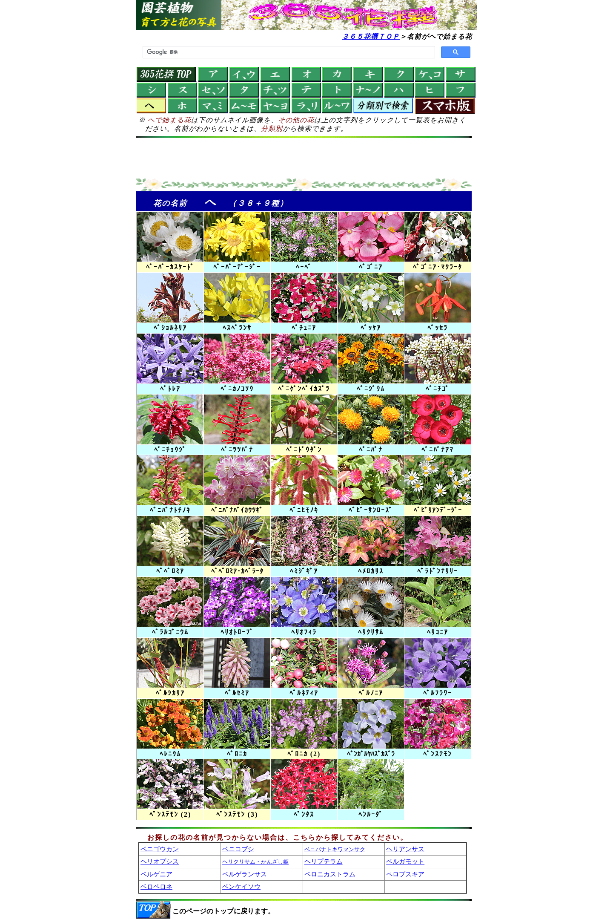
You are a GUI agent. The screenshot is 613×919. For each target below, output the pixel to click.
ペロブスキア (405, 874)
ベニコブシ (238, 849)
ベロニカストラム (329, 874)
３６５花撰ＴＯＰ (371, 36)
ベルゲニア (156, 874)
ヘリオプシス (159, 861)
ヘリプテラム (323, 861)
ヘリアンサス (405, 849)
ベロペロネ (156, 886)
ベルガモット (405, 861)
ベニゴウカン (159, 849)
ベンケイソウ (241, 886)
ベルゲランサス (244, 874)
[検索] (288, 52)
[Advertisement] (304, 159)
